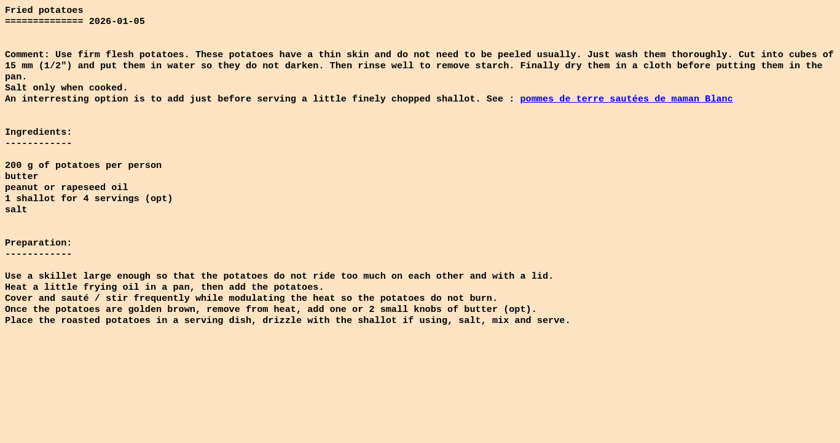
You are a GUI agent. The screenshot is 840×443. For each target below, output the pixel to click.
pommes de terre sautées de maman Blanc (626, 109)
